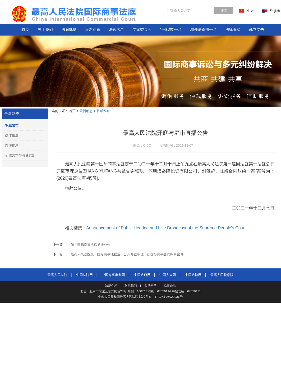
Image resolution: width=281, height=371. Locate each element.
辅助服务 (258, 96)
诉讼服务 (230, 96)
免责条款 (170, 285)
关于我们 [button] (45, 29)
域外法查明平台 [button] (203, 29)
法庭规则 (69, 29)
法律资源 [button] (232, 29)
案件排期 (11, 145)
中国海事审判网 (113, 275)
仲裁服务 (201, 96)
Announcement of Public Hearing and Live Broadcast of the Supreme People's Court (166, 228)
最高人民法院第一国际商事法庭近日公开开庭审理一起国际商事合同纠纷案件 (127, 254)
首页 (25, 29)
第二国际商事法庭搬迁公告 (91, 245)
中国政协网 (193, 275)
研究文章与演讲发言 (20, 155)
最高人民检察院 (222, 275)
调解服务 (173, 96)
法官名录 (116, 29)
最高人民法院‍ (57, 275)
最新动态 (11, 114)
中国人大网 (167, 275)
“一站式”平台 (171, 29)
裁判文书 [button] (256, 29)
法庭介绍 (111, 285)
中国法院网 (84, 275)
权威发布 (11, 125)
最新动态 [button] (92, 29)
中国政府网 (142, 275)
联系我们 (130, 285)
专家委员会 (142, 29)
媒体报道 (11, 135)
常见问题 (150, 285)
